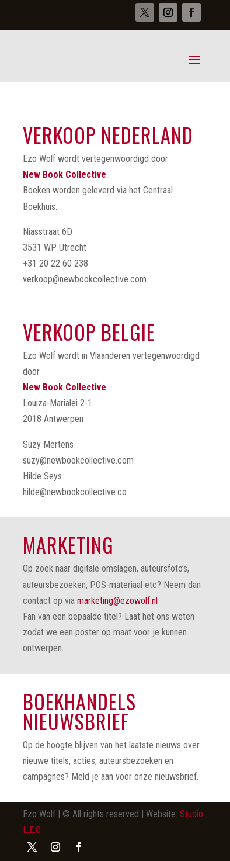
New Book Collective (64, 174)
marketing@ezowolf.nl (117, 600)
